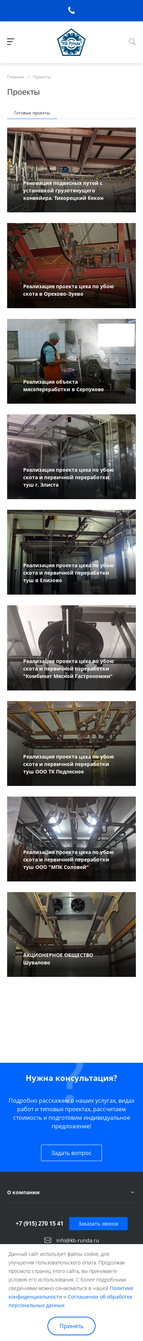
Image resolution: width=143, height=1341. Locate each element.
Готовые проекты (32, 113)
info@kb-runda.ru (77, 1240)
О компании (23, 1192)
